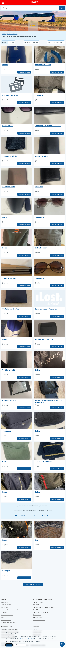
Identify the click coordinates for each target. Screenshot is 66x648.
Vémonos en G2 (37, 617)
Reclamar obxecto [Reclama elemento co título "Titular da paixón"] (24, 164)
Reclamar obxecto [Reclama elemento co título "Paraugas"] (24, 578)
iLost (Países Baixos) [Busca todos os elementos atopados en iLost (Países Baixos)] (10, 34)
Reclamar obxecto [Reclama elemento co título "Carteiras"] (57, 194)
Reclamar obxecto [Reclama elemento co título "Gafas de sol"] (24, 133)
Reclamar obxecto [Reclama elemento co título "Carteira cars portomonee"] (57, 316)
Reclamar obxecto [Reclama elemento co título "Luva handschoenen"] (57, 469)
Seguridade (4, 612)
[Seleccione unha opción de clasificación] (56, 42)
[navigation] (62, 644)
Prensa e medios (6, 620)
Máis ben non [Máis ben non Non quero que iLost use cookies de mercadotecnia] (20, 645)
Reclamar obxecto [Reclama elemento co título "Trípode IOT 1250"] (24, 286)
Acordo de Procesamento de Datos (11, 610)
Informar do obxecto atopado (9, 629)
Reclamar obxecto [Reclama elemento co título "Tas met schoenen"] (57, 72)
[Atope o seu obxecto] (62, 8)
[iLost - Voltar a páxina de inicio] (35, 2)
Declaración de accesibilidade (9, 622)
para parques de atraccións (40, 612)
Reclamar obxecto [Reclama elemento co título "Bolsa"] (24, 255)
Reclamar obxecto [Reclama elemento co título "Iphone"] (24, 72)
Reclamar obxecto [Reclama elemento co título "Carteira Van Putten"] (24, 316)
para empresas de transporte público (43, 607)
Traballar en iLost (6, 605)
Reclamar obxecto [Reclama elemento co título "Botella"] (24, 225)
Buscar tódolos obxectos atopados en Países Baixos (33, 516)
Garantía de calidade (7, 615)
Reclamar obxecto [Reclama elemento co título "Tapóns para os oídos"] (57, 347)
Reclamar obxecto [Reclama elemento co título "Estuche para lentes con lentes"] (57, 133)
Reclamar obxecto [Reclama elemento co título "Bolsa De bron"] (57, 255)
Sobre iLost (4, 602)
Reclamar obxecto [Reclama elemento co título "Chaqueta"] (57, 103)
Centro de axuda (37, 629)
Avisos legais (4, 607)
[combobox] (30, 8)
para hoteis (36, 610)
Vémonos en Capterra (39, 620)
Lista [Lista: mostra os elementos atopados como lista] (11, 42)
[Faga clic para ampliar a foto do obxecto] (16, 54)
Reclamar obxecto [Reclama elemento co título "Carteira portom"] (24, 408)
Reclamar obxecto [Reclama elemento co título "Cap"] (24, 469)
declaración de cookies (27, 638)
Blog (2, 617)
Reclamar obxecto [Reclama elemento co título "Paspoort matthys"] (24, 103)
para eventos (36, 605)
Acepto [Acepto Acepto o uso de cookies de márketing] (9, 645)
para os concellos (38, 602)
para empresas (37, 615)
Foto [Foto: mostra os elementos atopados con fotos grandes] (4, 42)
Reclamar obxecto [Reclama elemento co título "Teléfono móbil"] (57, 164)
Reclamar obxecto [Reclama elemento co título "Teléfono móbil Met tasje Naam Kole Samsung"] (57, 408)
